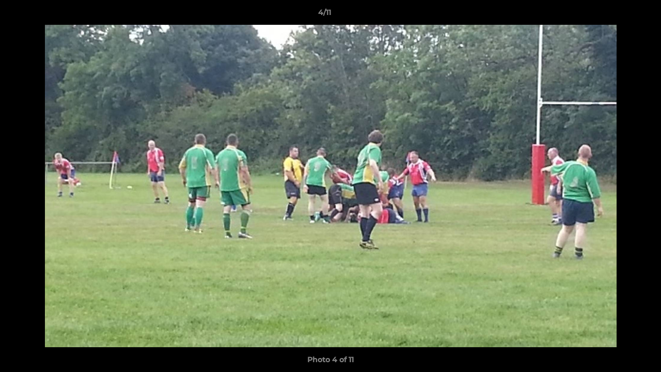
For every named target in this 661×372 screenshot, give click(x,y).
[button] (617, 15)
